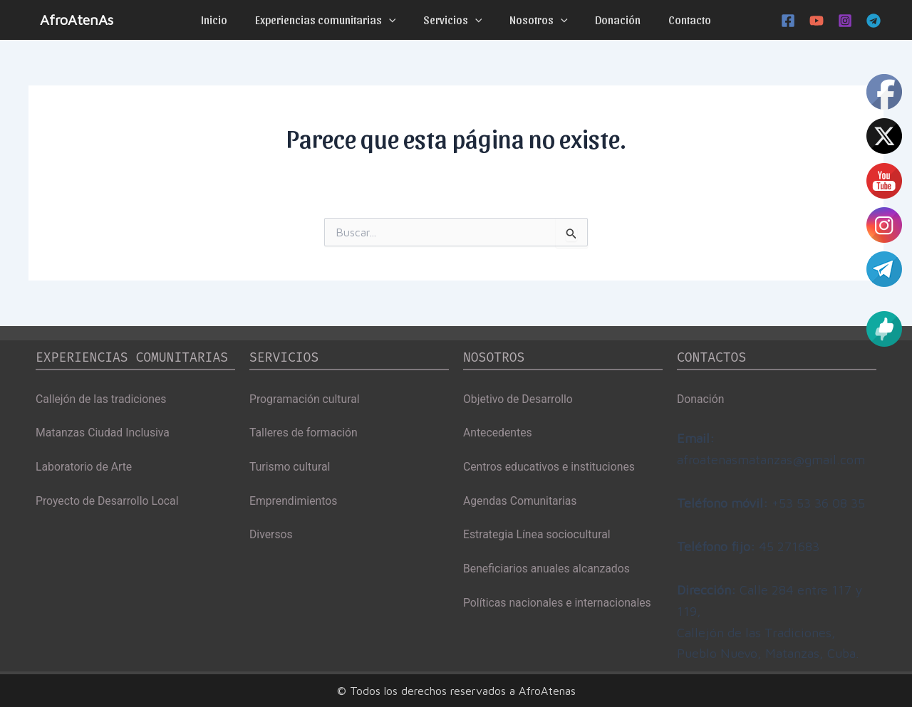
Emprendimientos (293, 501)
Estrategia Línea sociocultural (538, 535)
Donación (610, 19)
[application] (396, 20)
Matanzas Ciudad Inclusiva (104, 432)
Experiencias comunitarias (332, 20)
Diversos (271, 535)
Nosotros (536, 20)
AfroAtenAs (76, 19)
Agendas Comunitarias (521, 501)
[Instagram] (845, 21)
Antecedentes (498, 432)
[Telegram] (874, 21)
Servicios (454, 20)
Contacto (677, 19)
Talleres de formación (304, 432)
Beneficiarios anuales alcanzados (548, 570)
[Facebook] (788, 21)
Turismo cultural (290, 466)
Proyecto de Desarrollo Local (108, 501)
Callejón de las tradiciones (102, 398)
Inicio (226, 19)
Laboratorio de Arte (84, 466)
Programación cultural (305, 398)
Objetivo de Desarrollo (518, 398)
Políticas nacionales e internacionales (558, 604)
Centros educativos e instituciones (550, 466)
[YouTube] (816, 21)
